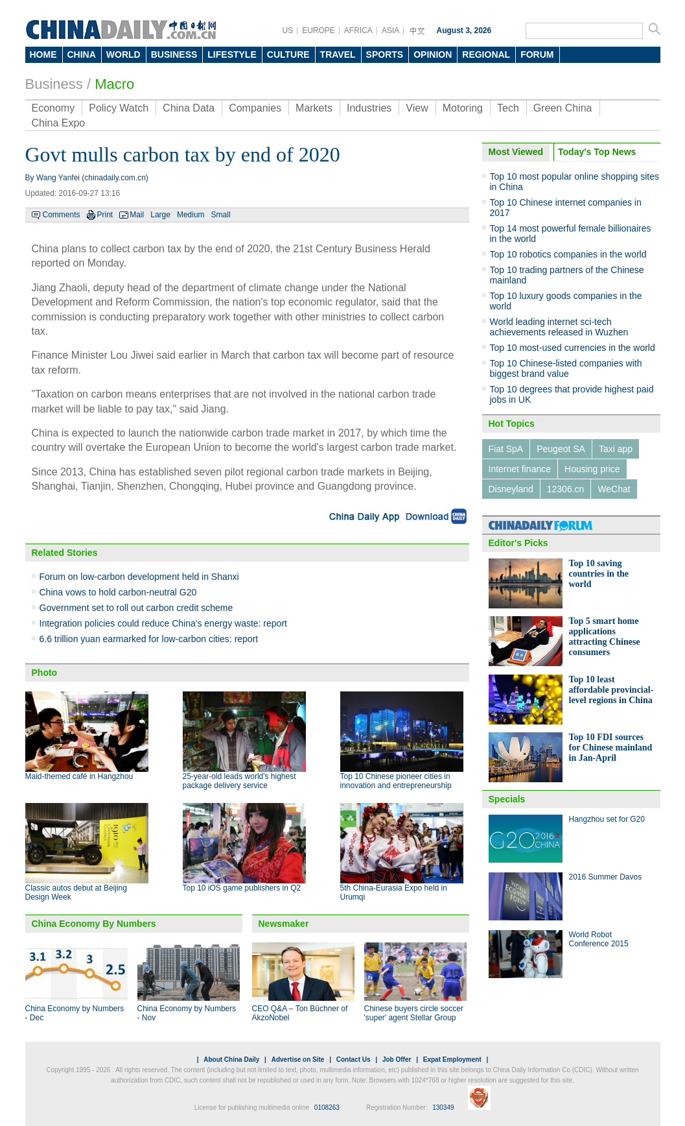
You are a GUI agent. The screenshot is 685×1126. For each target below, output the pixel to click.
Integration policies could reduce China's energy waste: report (163, 623)
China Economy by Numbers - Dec (74, 1013)
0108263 (327, 1107)
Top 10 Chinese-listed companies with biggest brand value (566, 368)
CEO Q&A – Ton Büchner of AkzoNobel (300, 1013)
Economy (53, 108)
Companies (255, 108)
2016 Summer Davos (605, 876)
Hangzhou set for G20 (607, 819)
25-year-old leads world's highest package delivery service (239, 781)
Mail (137, 214)
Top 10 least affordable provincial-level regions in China (611, 690)
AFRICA (358, 30)
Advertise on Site (298, 1059)
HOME (43, 54)
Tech (508, 108)
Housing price (592, 469)
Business (54, 84)
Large (160, 214)
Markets (314, 108)
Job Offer (396, 1059)
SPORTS (385, 54)
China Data (189, 108)
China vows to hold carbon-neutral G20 (118, 592)
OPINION (432, 54)
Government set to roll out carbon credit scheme (136, 608)
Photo (45, 672)
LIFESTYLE (231, 54)
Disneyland (511, 489)
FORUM (536, 54)
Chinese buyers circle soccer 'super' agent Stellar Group (413, 1013)
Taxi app (616, 449)
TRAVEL (338, 54)
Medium (191, 214)
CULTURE (288, 54)
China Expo (59, 122)
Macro (114, 84)
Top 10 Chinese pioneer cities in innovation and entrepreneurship (396, 781)
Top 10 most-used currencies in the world (572, 347)
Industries (369, 108)
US (288, 30)
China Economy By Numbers (94, 923)
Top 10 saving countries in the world (599, 573)
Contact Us (353, 1059)
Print (105, 214)
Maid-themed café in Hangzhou (79, 776)
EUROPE (318, 30)
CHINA (81, 54)
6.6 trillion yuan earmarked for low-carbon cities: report (149, 639)
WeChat (614, 489)
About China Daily (231, 1059)
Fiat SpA (506, 449)
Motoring (463, 108)
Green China (562, 108)
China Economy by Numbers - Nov (187, 1013)
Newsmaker (284, 923)
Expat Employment (452, 1059)
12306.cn (566, 489)
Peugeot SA (561, 449)
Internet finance (520, 469)
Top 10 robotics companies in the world (568, 254)
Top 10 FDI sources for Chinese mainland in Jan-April (611, 747)
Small (221, 214)
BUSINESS (174, 54)
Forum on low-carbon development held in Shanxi (139, 576)
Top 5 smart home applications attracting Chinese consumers (604, 636)
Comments (61, 214)
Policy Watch (118, 108)
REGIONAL (486, 54)
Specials (507, 799)
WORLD (123, 54)
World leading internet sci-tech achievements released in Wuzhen (559, 327)
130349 (443, 1107)
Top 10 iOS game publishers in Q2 (242, 887)
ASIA (390, 30)
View (417, 108)
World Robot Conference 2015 (599, 939)
